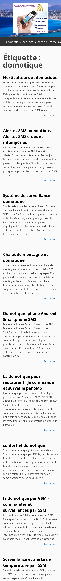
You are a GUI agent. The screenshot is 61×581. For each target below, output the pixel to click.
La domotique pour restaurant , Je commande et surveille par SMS (28, 382)
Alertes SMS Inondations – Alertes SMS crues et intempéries (28, 136)
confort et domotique (24, 445)
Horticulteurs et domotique (30, 77)
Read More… (50, 115)
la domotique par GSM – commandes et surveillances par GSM (26, 504)
